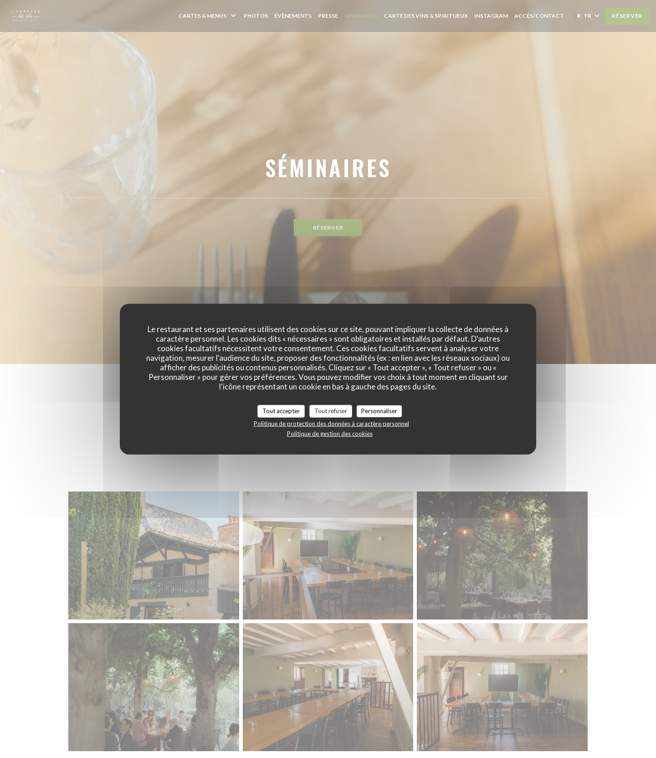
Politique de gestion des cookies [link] (330, 433)
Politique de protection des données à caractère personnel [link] (331, 423)
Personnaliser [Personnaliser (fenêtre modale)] (379, 411)
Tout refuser (330, 411)
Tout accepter (281, 411)
